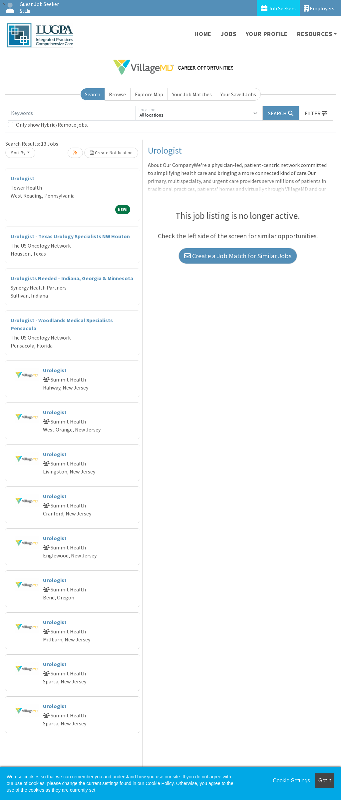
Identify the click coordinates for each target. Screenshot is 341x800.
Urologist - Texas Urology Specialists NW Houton (70, 236)
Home (202, 34)
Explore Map (149, 94)
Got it (324, 780)
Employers (319, 8)
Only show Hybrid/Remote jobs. (52, 124)
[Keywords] (71, 113)
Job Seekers (278, 8)
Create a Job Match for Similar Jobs (237, 256)
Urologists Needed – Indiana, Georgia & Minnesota (72, 278)
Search (92, 94)
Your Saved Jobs (238, 94)
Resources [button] (314, 34)
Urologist (22, 178)
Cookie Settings (291, 780)
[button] (316, 113)
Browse (117, 94)
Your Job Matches (192, 94)
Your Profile (267, 34)
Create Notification (111, 153)
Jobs (228, 34)
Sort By (18, 153)
